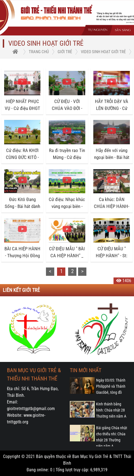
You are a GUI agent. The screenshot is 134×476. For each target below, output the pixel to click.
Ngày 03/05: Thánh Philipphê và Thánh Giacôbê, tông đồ (110, 386)
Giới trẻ (65, 51)
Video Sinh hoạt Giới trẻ (103, 51)
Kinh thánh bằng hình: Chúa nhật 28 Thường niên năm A (111, 410)
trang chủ (39, 51)
